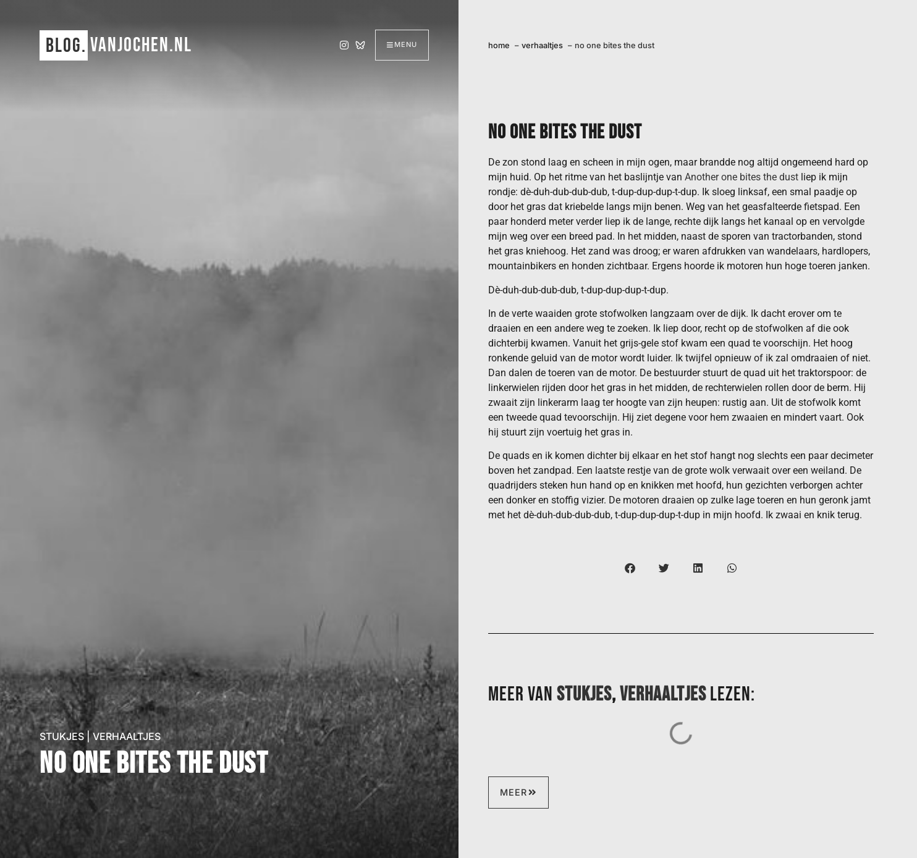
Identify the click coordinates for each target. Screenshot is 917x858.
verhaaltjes (127, 736)
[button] (630, 568)
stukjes (62, 736)
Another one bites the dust (741, 177)
